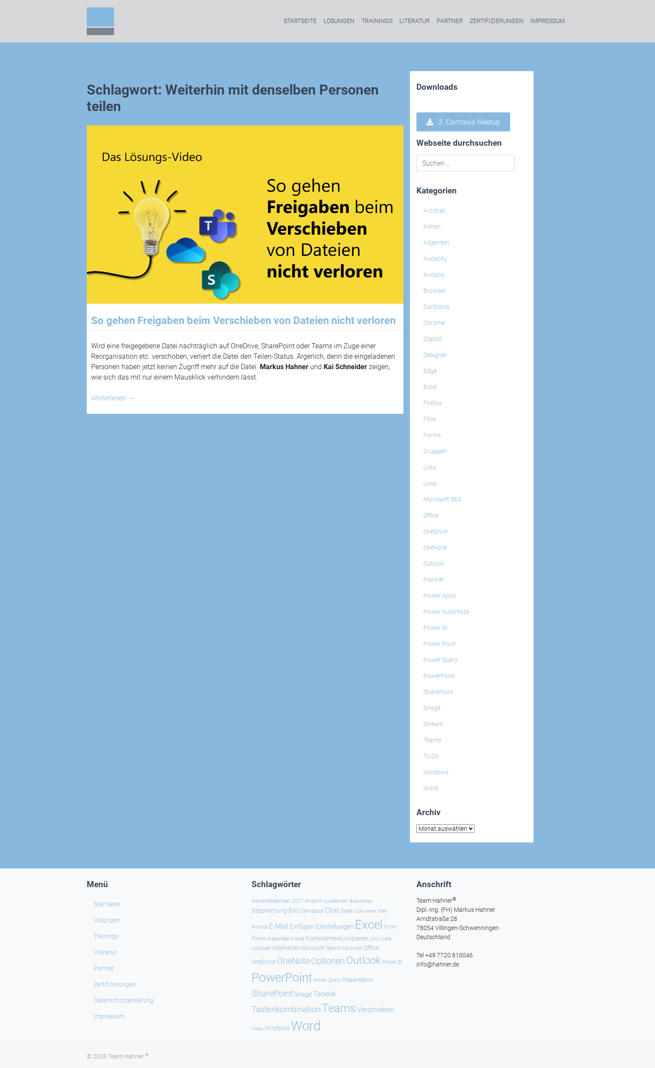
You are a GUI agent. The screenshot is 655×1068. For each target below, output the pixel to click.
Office (431, 515)
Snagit (432, 707)
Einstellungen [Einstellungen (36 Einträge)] (335, 926)
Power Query (440, 659)
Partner (450, 20)
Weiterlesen (113, 398)
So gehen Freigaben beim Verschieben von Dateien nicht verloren (243, 321)
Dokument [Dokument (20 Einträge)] (366, 911)
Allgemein (436, 242)
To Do (431, 756)
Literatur (415, 20)
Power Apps (439, 595)
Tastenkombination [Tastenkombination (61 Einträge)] (286, 1009)
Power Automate (446, 611)
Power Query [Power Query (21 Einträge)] (327, 980)
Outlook (433, 563)
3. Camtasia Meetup (463, 122)
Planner (433, 579)
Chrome (434, 322)
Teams (432, 740)
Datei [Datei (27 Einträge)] (347, 910)
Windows (436, 772)
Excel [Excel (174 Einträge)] (369, 924)
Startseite (300, 20)
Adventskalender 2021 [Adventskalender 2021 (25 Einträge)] (278, 901)
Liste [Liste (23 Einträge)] (385, 939)
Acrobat (434, 210)
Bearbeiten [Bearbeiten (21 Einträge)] (361, 901)
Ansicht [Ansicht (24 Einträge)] (314, 901)
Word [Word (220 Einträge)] (306, 1026)
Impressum (548, 20)
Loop (430, 483)
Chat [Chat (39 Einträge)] (332, 910)
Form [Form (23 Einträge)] (390, 927)
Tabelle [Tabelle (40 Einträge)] (324, 994)
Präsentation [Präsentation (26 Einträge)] (357, 979)
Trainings (377, 20)
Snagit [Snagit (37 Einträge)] (303, 994)
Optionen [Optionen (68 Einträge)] (328, 961)
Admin (432, 226)
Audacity (435, 258)
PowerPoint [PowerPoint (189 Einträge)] (282, 977)
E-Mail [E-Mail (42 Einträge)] (278, 926)
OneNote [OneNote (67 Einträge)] (293, 961)
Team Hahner (128, 1056)
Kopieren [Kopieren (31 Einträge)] (356, 938)
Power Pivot (439, 643)
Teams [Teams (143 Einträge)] (339, 1008)
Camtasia (436, 306)
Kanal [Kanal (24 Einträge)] (297, 939)
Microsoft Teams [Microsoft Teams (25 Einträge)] (321, 948)
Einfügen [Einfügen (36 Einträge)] (302, 926)
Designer (435, 354)
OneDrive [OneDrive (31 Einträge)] (263, 961)
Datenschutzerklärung (124, 1000)
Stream (433, 724)
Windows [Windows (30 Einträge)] (277, 1028)
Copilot (432, 338)
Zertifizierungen (497, 20)
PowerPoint (439, 675)
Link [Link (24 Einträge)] (374, 939)
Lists (429, 467)
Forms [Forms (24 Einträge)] (259, 939)
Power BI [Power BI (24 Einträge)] (392, 962)
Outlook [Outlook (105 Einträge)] (363, 960)
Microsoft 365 (442, 499)
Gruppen (435, 451)
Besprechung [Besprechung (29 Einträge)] (269, 910)
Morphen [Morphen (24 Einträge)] (352, 948)
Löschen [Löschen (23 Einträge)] (261, 948)
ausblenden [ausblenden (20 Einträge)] (336, 901)
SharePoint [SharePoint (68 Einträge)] (272, 993)
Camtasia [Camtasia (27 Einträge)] (312, 910)
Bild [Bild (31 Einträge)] (293, 910)
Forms (432, 435)
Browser (434, 290)
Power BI (435, 627)
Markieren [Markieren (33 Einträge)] (286, 948)
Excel (430, 386)
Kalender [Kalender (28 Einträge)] (279, 938)
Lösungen (339, 20)
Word (430, 788)
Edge (430, 370)
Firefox (432, 403)
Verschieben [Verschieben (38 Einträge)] (375, 1010)
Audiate (433, 274)
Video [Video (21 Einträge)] (257, 1029)
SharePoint (438, 691)
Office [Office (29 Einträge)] (371, 947)
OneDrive (435, 531)
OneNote (435, 547)
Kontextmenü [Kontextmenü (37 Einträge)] (324, 938)
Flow (429, 419)
